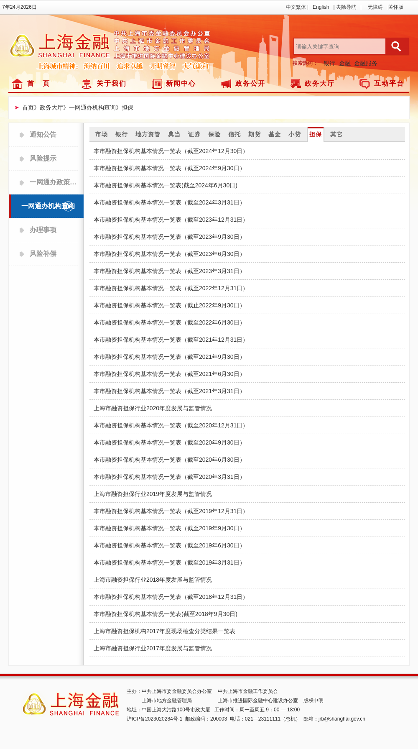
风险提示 (43, 158)
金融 (345, 63)
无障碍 (375, 7)
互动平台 (389, 83)
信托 (234, 134)
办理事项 (43, 229)
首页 (28, 107)
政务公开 (250, 83)
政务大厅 (320, 83)
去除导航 (346, 7)
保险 (214, 134)
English (321, 7)
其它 (336, 134)
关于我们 (112, 83)
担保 (315, 134)
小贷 (294, 134)
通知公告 (43, 134)
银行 (329, 63)
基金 (274, 134)
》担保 (124, 107)
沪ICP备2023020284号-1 (154, 719)
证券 (194, 134)
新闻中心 (181, 83)
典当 (174, 134)
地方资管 (148, 134)
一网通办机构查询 (48, 206)
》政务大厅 (48, 107)
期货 (254, 134)
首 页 (38, 83)
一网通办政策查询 (54, 182)
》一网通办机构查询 (89, 107)
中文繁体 (296, 7)
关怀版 (395, 7)
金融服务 (365, 63)
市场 (101, 134)
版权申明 (313, 700)
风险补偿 (43, 253)
